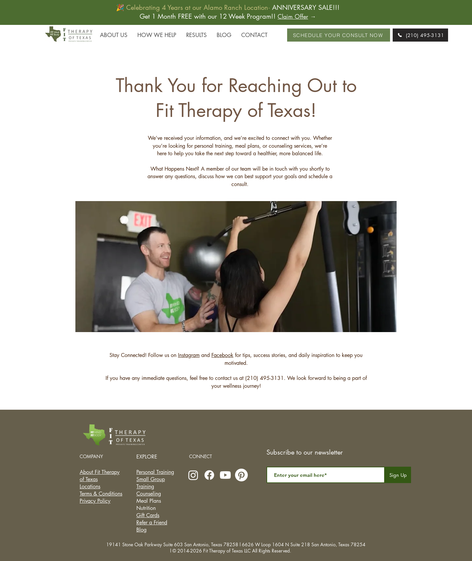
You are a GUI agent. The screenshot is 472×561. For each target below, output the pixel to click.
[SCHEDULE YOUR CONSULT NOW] (338, 35)
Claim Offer (293, 16)
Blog (141, 529)
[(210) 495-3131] (420, 35)
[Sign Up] (398, 475)
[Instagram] (193, 475)
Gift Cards (147, 515)
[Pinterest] (241, 475)
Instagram (189, 355)
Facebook (222, 355)
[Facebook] (209, 475)
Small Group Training (150, 483)
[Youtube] (225, 475)
